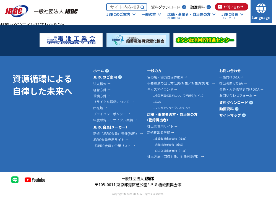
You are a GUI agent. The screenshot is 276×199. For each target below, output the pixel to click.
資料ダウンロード (165, 7)
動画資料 (197, 7)
